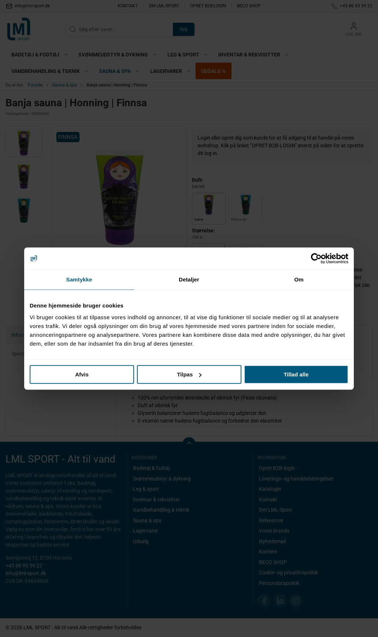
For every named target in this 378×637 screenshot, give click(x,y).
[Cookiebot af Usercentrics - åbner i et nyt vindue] (316, 258)
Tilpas (189, 374)
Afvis (82, 374)
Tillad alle (296, 374)
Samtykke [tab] (79, 279)
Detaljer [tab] (189, 279)
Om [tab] (298, 279)
